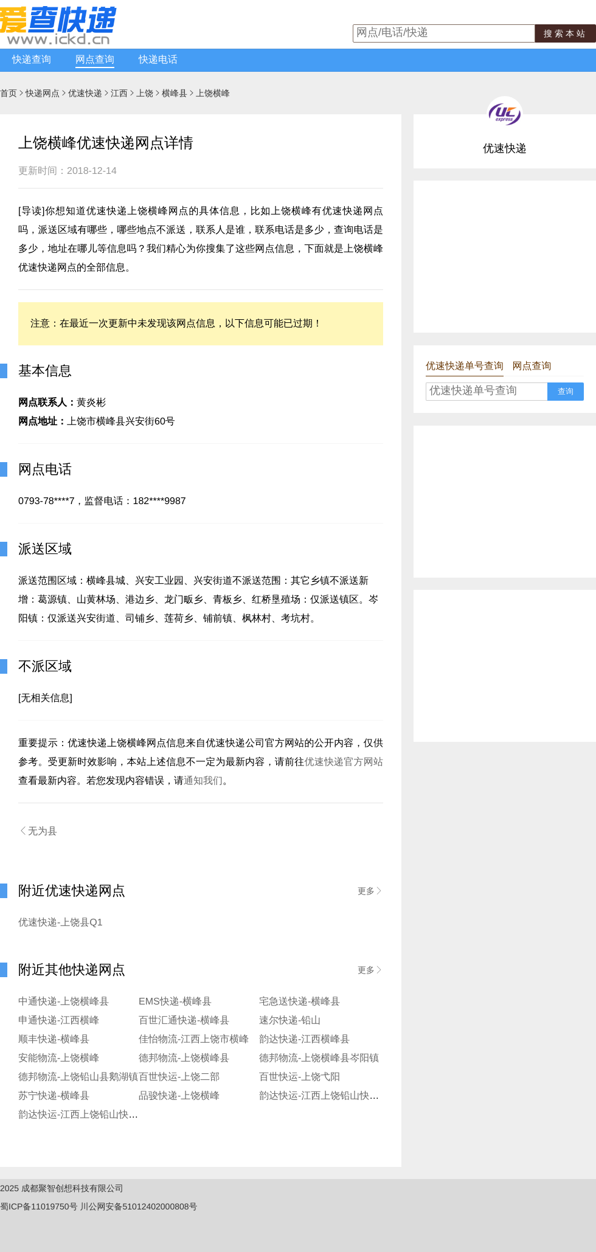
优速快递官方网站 (343, 762)
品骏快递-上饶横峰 (179, 1096)
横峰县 (174, 93)
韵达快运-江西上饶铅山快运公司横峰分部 (107, 1115)
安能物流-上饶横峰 (58, 1058)
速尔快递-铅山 (290, 1020)
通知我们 (203, 781)
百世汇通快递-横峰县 (184, 1020)
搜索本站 (565, 33)
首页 (8, 93)
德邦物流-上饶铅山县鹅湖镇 (78, 1077)
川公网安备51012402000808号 (139, 1206)
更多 (370, 891)
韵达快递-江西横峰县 (304, 1039)
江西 (119, 93)
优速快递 (85, 93)
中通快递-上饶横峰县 (63, 1002)
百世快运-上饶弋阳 (299, 1077)
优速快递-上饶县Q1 (60, 923)
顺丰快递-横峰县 (53, 1039)
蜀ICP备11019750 (34, 1206)
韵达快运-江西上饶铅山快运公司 (328, 1096)
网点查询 (94, 60)
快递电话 (158, 60)
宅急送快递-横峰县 (299, 1002)
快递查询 (31, 60)
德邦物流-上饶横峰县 (184, 1058)
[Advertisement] (505, 257)
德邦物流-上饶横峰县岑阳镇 (319, 1058)
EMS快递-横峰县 (175, 1002)
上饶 (144, 93)
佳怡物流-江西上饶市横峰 (194, 1039)
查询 (565, 391)
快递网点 (43, 93)
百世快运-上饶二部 (179, 1077)
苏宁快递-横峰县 (53, 1096)
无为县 (37, 831)
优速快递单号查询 (465, 366)
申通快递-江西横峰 (58, 1020)
